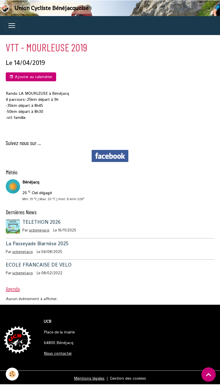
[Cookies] (12, 374)
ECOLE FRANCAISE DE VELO (39, 265)
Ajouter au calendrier (30, 77)
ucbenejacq (39, 230)
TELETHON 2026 (41, 222)
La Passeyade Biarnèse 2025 (37, 243)
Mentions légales (89, 378)
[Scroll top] (208, 374)
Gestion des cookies (128, 378)
